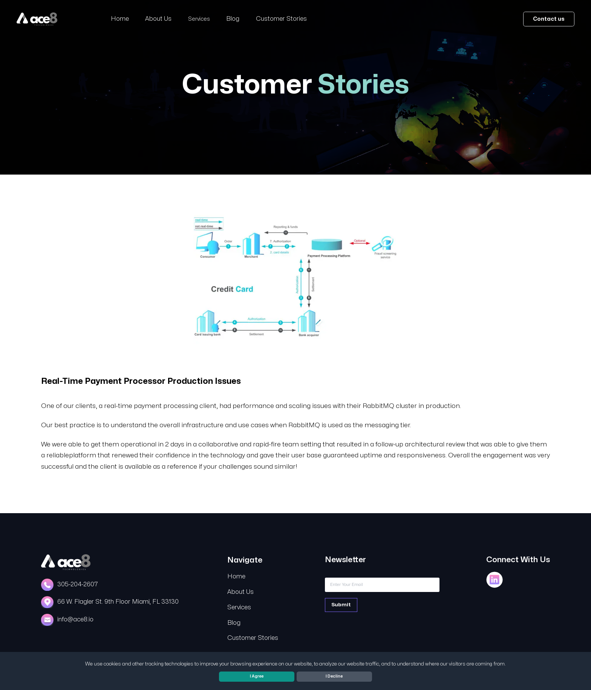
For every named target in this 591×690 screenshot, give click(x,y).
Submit (341, 605)
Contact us (549, 19)
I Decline (334, 676)
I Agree (256, 676)
